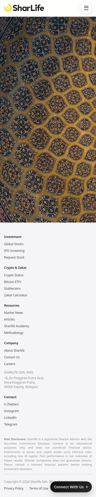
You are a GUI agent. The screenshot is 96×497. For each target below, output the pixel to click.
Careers (9, 364)
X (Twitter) (11, 404)
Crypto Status (14, 275)
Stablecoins (12, 288)
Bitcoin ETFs (12, 282)
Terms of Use (38, 488)
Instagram (11, 411)
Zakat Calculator (15, 295)
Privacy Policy (14, 488)
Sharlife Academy (16, 326)
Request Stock (14, 257)
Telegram (11, 424)
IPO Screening (14, 250)
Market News (13, 312)
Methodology (13, 333)
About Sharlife (14, 350)
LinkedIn (10, 417)
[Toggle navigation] (86, 7)
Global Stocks (14, 244)
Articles (9, 319)
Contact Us (12, 357)
